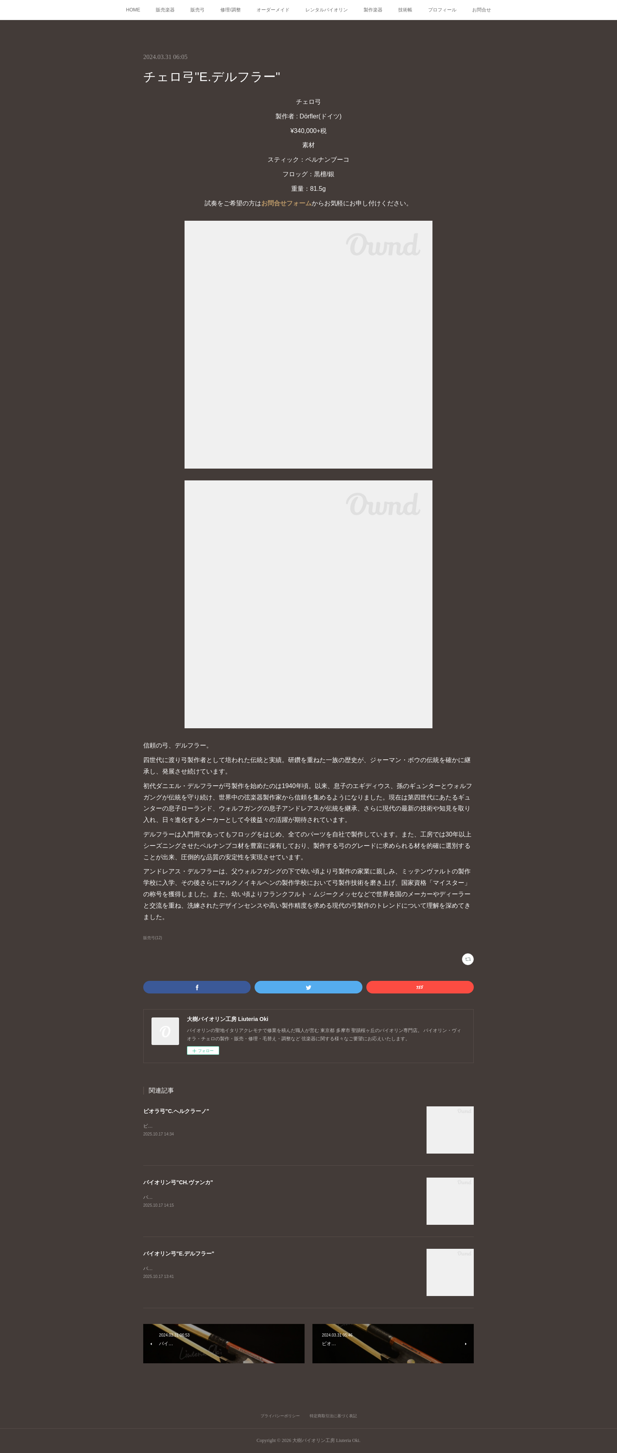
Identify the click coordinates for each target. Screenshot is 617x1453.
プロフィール (442, 10)
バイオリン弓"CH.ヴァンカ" (178, 1182)
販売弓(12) (152, 938)
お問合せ (481, 10)
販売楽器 (165, 10)
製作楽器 (373, 10)
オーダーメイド (273, 10)
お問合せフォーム (286, 203)
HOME (133, 10)
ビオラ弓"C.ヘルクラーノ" (176, 1111)
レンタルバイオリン (326, 10)
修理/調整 (230, 10)
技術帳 (405, 10)
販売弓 (197, 10)
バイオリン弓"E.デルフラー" (178, 1253)
